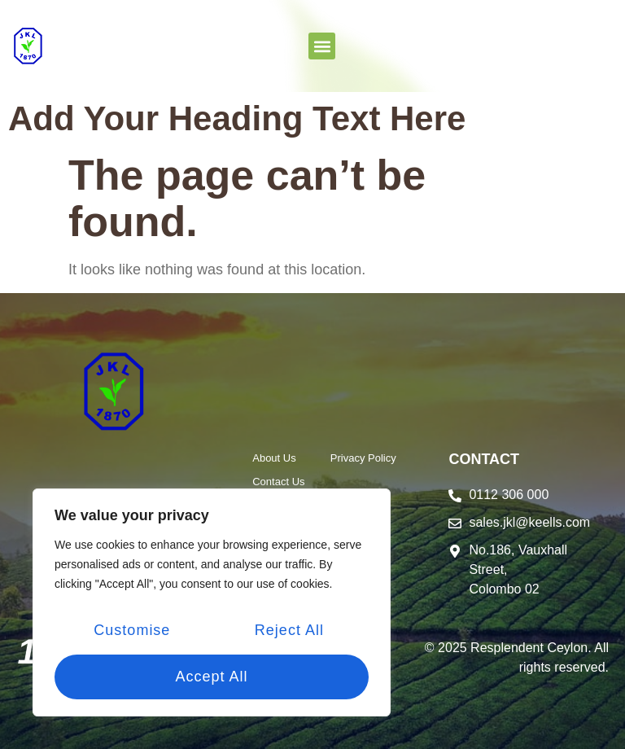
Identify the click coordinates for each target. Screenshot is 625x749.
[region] (212, 604)
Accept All (211, 676)
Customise (132, 632)
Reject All (288, 632)
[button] (321, 46)
